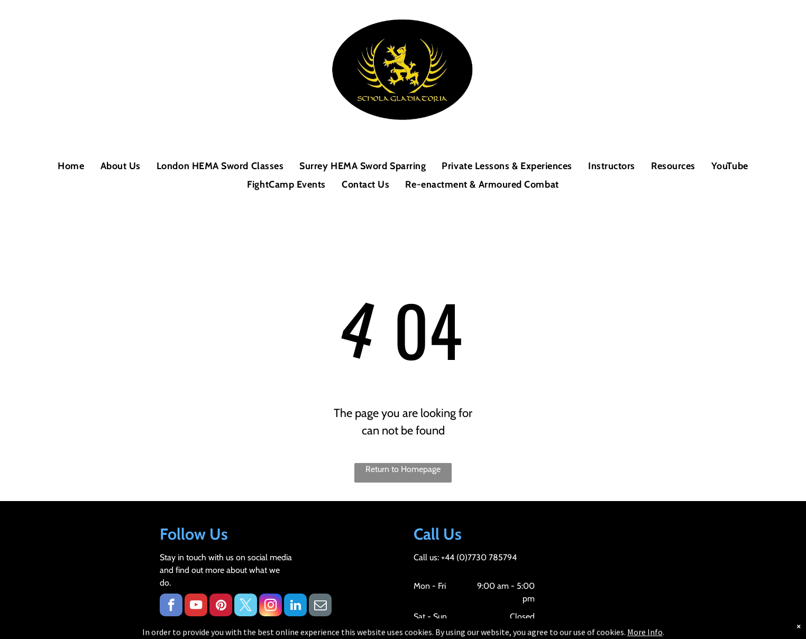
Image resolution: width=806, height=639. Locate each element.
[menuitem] (71, 166)
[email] (320, 606)
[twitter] (245, 606)
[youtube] (196, 606)
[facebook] (171, 606)
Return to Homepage (403, 469)
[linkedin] (295, 606)
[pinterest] (220, 606)
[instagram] (270, 606)
